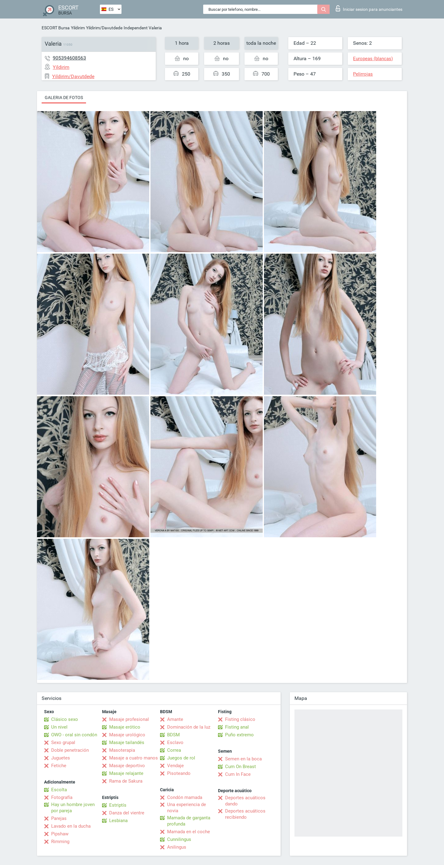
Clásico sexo (64, 719)
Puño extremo (239, 735)
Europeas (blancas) (373, 58)
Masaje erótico (124, 727)
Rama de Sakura (125, 781)
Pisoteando (179, 773)
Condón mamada (184, 797)
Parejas (59, 818)
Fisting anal (237, 727)
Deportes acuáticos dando (245, 801)
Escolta (59, 789)
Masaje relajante (126, 773)
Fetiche (58, 765)
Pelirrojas (363, 74)
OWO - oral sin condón (74, 735)
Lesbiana (118, 820)
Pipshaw (59, 834)
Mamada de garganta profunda (188, 821)
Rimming (60, 841)
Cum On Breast (240, 766)
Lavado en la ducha (71, 826)
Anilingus (176, 847)
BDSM (173, 735)
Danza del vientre (126, 813)
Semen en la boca (243, 759)
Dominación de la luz (188, 727)
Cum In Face (238, 774)
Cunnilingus (179, 839)
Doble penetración (70, 750)
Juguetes (60, 758)
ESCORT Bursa (56, 27)
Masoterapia (122, 750)
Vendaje (175, 765)
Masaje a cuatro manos (133, 758)
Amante (175, 719)
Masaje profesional (129, 719)
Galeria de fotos (64, 97)
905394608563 (69, 58)
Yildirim (78, 27)
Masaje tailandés (126, 742)
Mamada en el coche (188, 831)
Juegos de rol (181, 758)
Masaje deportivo (127, 765)
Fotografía (61, 797)
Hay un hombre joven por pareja (73, 807)
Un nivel (59, 727)
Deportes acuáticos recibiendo (245, 814)
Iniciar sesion (369, 8)
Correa (174, 750)
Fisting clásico (240, 719)
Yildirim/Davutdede (104, 27)
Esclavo (175, 742)
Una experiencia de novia (186, 807)
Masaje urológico (127, 735)
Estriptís (117, 805)
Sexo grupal (63, 742)
